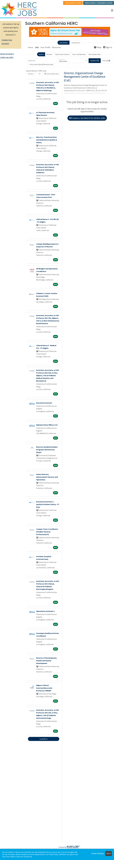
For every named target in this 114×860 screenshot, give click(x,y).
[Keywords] (42, 60)
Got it (108, 853)
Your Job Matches (79, 54)
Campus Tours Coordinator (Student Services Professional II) (47, 531)
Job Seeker (63, 43)
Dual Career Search (62, 54)
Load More (44, 739)
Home (30, 47)
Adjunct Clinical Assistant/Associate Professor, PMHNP (44, 688)
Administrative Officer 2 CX (47, 425)
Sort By (30, 74)
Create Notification (52, 74)
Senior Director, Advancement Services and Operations (47, 477)
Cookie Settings (97, 853)
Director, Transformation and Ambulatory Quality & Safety (46, 140)
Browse (49, 54)
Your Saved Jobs (95, 54)
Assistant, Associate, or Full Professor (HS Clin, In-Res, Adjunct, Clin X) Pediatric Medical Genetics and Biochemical (47, 375)
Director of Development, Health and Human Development (46, 660)
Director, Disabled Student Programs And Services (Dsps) (47, 449)
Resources (56, 47)
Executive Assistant (44, 403)
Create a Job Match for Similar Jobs (87, 118)
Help (97, 47)
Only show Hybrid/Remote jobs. (42, 64)
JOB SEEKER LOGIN (73, 3)
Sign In (107, 47)
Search (41, 54)
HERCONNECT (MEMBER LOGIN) (98, 3)
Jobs (37, 47)
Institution (75, 43)
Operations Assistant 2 (45, 611)
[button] (112, 10)
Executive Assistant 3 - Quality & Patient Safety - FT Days (47, 504)
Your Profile (45, 47)
